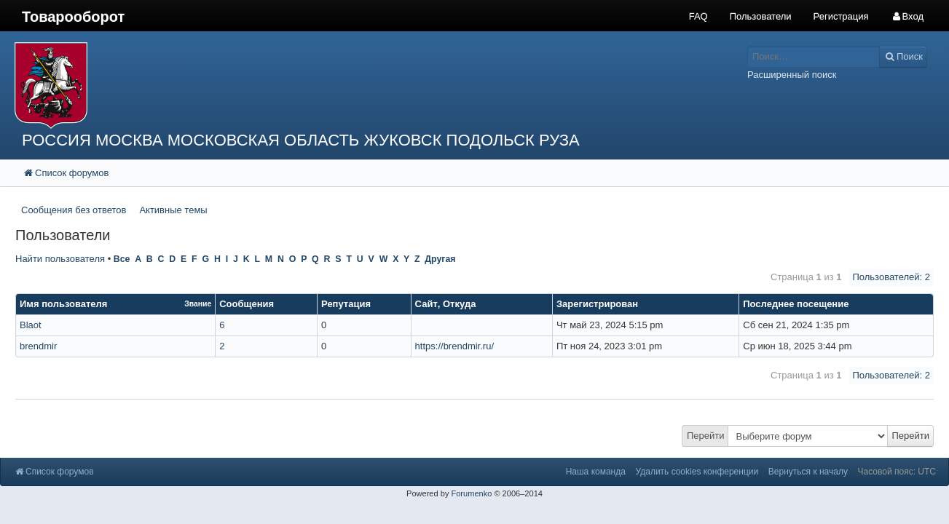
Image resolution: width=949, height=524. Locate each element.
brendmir (38, 346)
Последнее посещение (795, 303)
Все (122, 259)
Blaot (31, 324)
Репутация (346, 303)
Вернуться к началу (808, 472)
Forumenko (471, 493)
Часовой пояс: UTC (897, 472)
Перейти (706, 435)
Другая (440, 259)
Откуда (459, 303)
